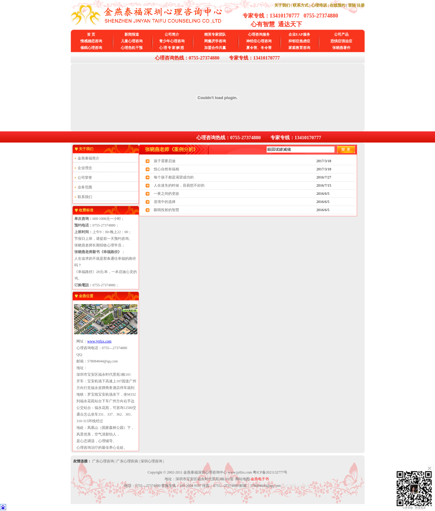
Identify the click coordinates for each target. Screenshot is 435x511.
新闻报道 (131, 34)
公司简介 (172, 34)
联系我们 (85, 197)
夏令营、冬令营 (259, 48)
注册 (361, 5)
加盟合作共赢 (215, 48)
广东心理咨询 (103, 461)
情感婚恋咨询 (91, 41)
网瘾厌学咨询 (215, 41)
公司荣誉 (85, 177)
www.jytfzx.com (99, 341)
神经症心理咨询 (259, 41)
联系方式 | (301, 5)
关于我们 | (283, 5)
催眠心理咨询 (91, 48)
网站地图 (242, 479)
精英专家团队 (215, 34)
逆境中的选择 (165, 202)
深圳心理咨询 (151, 461)
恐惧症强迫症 (341, 41)
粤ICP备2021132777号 (270, 472)
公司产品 (341, 34)
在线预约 (337, 5)
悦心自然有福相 (166, 169)
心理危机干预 (132, 48)
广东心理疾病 (127, 461)
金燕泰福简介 (88, 158)
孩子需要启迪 (165, 161)
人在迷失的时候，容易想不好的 (179, 185)
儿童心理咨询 (132, 41)
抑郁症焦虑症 (299, 41)
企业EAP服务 (299, 34)
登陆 (352, 5)
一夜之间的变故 (166, 193)
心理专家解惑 (172, 48)
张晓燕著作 (341, 48)
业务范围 (85, 187)
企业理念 (85, 168)
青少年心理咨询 (172, 41)
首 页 (91, 34)
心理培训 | (320, 5)
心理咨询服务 (259, 34)
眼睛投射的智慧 (166, 210)
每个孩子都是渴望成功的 (174, 177)
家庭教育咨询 (299, 48)
